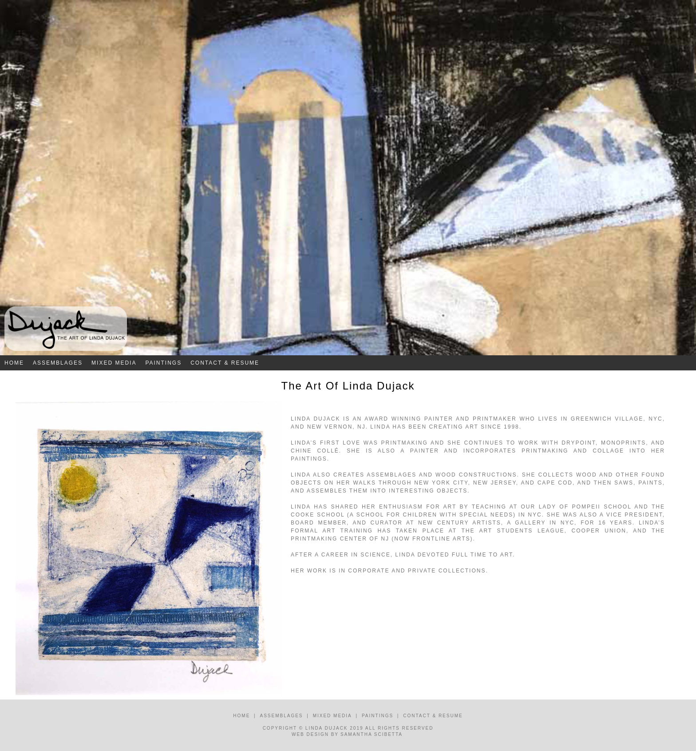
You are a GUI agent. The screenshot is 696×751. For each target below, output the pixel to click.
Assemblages (58, 363)
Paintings (163, 363)
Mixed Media (113, 363)
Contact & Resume (224, 363)
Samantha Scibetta (371, 734)
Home (14, 363)
